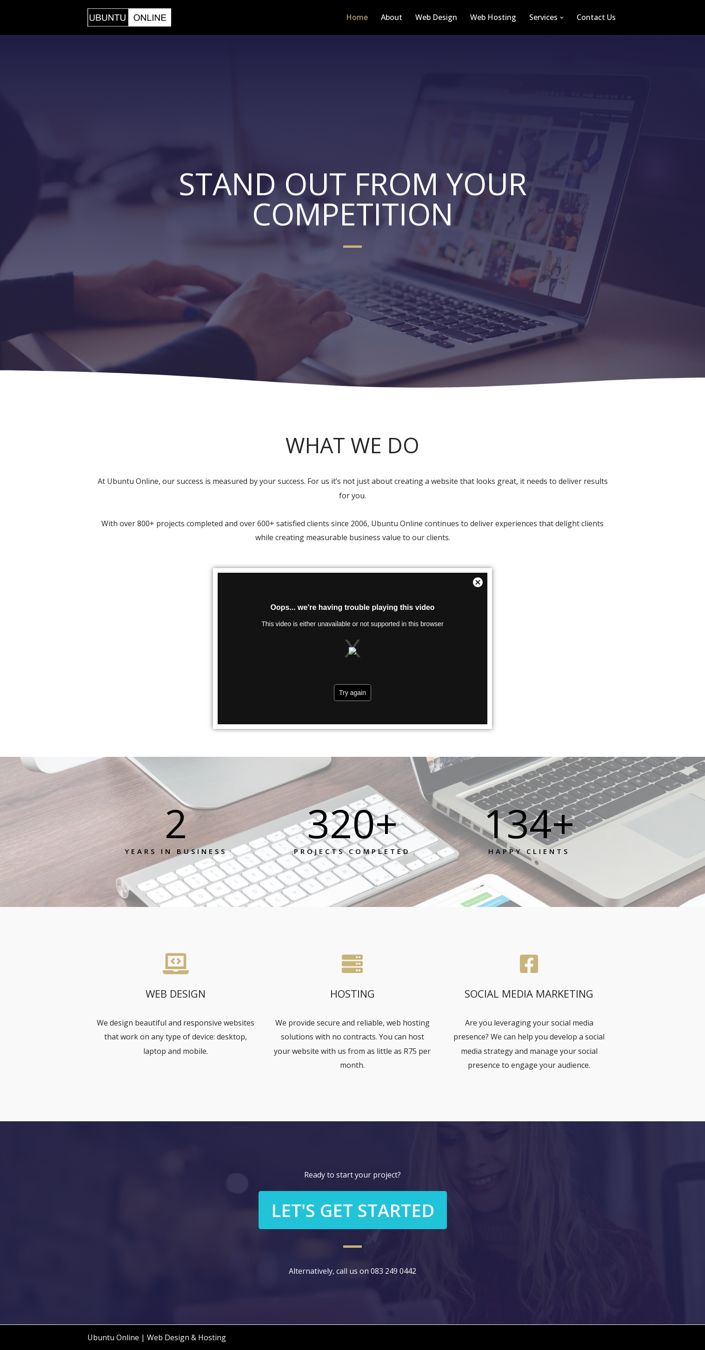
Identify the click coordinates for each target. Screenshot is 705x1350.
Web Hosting (493, 17)
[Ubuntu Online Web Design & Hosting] (129, 17)
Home (357, 17)
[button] (562, 18)
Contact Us (596, 17)
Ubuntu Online (113, 1337)
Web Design (436, 17)
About (391, 17)
